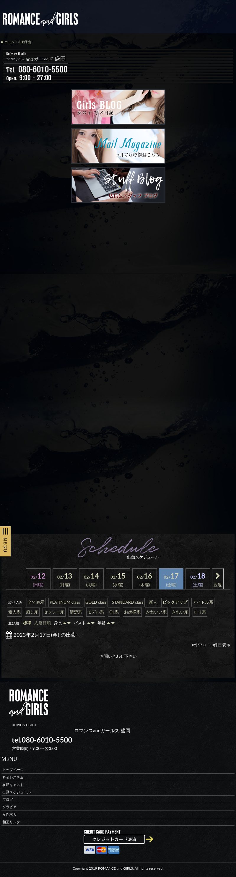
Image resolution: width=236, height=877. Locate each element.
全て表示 (36, 602)
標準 (27, 622)
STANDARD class (128, 602)
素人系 (14, 611)
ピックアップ (174, 602)
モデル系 (95, 611)
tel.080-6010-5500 (42, 739)
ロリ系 (200, 611)
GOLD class (96, 602)
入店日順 (42, 622)
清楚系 (76, 611)
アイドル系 (203, 602)
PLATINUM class (65, 602)
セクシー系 (54, 611)
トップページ (13, 769)
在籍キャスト (13, 784)
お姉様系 (132, 611)
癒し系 (32, 611)
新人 (153, 602)
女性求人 (9, 814)
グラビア (9, 807)
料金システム (13, 777)
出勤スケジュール (16, 792)
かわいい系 (156, 611)
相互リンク (11, 821)
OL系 (114, 611)
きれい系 (180, 611)
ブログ (7, 799)
